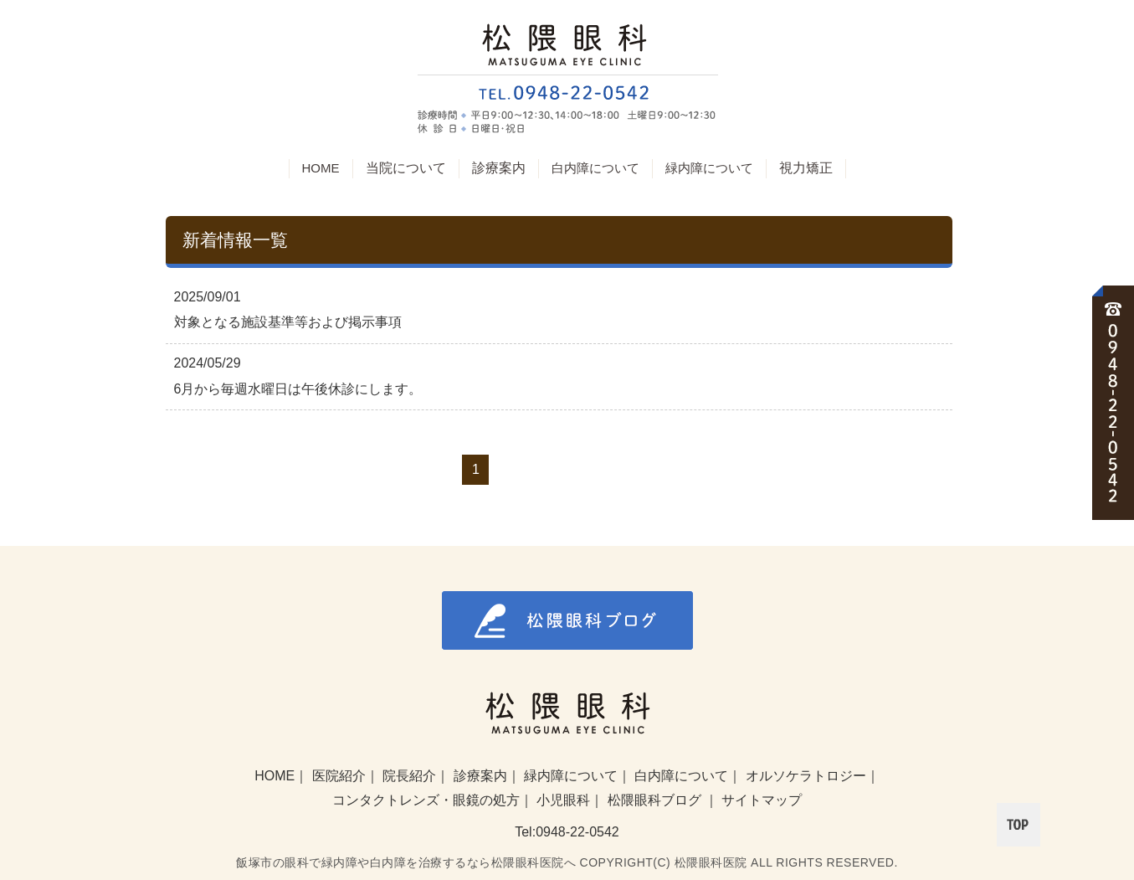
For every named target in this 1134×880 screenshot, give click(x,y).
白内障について (595, 168)
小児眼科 (563, 800)
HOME (321, 168)
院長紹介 (409, 776)
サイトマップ (761, 800)
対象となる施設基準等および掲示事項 (288, 322)
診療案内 (480, 776)
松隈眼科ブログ (656, 800)
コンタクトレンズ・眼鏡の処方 (426, 800)
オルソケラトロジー (806, 776)
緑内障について (709, 168)
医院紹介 (339, 776)
